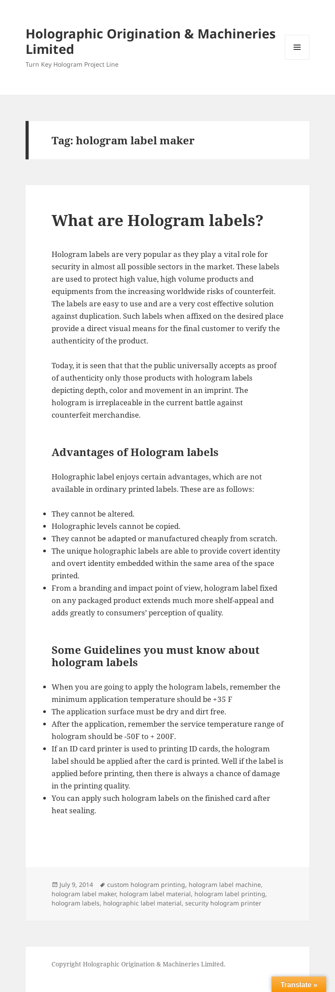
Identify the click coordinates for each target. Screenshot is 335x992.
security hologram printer (223, 903)
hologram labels (76, 903)
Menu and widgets (297, 59)
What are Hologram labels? (158, 220)
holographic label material (142, 903)
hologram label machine (225, 884)
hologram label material (155, 894)
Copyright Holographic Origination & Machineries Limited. (139, 964)
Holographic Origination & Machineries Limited (150, 41)
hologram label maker (84, 894)
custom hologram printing (146, 884)
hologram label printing (229, 894)
